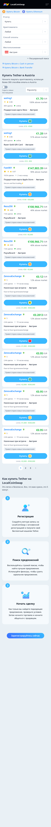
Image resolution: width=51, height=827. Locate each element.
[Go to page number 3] (30, 468)
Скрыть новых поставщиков (7, 91)
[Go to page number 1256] (35, 468)
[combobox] (27, 89)
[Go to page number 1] (20, 468)
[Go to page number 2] (25, 468)
